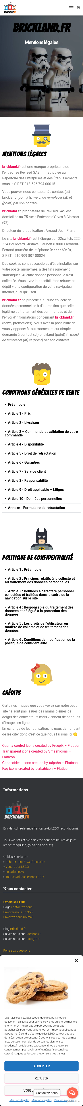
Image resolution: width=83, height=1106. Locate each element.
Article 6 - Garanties (24, 462)
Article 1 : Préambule (24, 569)
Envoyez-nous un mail (18, 917)
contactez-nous (22, 907)
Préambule (16, 404)
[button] (76, 960)
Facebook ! (33, 934)
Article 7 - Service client (27, 471)
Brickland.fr (18, 929)
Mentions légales (19, 1100)
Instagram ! (33, 939)
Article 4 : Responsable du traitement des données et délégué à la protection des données (39, 610)
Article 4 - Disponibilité (26, 444)
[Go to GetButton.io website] (72, 1101)
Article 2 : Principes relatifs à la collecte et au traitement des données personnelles (40, 580)
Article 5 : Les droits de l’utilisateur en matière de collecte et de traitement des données (36, 627)
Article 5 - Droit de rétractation (32, 453)
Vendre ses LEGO (17, 866)
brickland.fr (11, 300)
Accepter (41, 1066)
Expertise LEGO (14, 902)
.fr (30, 238)
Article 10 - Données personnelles (35, 499)
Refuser (41, 1078)
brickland (9, 211)
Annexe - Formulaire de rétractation (36, 508)
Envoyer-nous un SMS (18, 912)
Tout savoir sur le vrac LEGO (25, 877)
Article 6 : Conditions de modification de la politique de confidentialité (40, 641)
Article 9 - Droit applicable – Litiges (36, 490)
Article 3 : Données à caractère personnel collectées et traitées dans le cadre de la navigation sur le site (39, 594)
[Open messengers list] (72, 1092)
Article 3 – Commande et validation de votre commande (41, 433)
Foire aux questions (16, 950)
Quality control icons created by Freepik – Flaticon (41, 745)
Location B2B (15, 872)
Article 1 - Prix (19, 413)
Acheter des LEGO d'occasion (25, 862)
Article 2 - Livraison (23, 423)
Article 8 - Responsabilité (28, 480)
